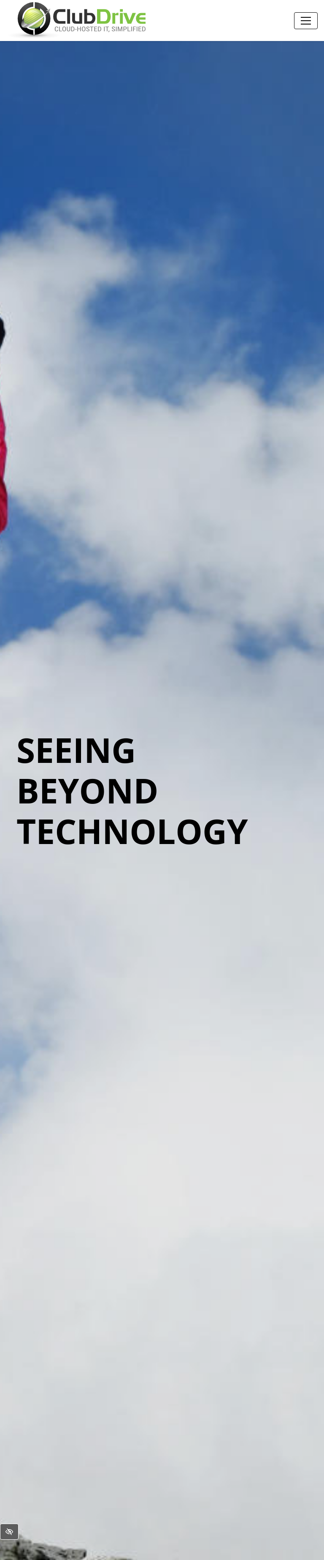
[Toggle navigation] (306, 20)
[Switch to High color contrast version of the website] (9, 1532)
